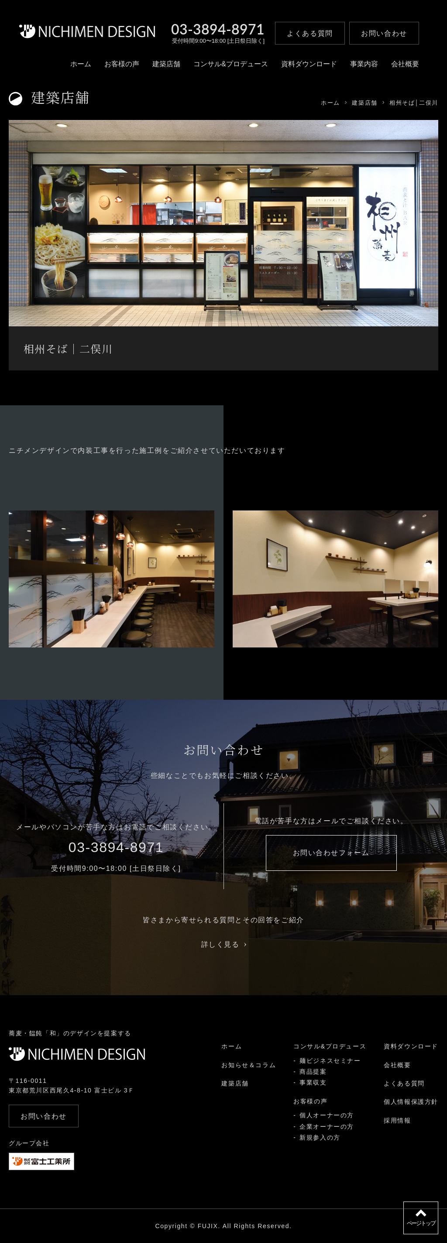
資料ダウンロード (309, 64)
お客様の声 (121, 64)
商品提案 (313, 1071)
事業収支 (313, 1082)
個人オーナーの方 (326, 1115)
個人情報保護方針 (411, 1101)
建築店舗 (166, 64)
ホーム (80, 64)
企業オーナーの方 (326, 1126)
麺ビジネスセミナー (330, 1060)
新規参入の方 (319, 1137)
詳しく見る (223, 944)
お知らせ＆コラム (248, 1065)
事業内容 (364, 64)
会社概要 (405, 64)
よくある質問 (404, 1083)
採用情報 (397, 1120)
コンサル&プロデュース (230, 64)
